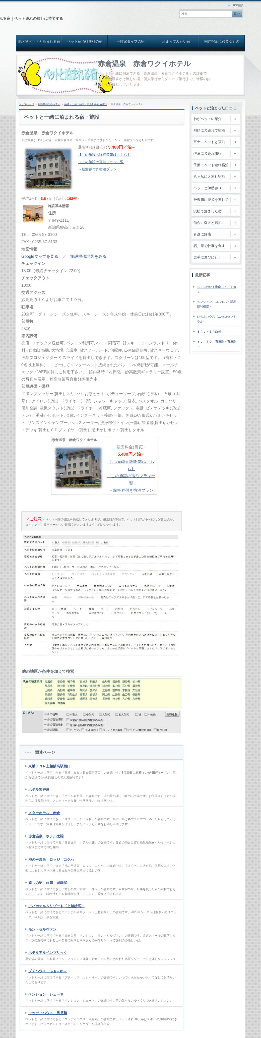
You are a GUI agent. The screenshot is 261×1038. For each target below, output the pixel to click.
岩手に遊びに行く (207, 257)
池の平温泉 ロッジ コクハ (51, 860)
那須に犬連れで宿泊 (209, 130)
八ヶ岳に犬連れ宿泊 (209, 176)
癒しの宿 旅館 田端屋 (47, 883)
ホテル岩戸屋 (38, 789)
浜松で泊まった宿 (207, 211)
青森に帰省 (202, 234)
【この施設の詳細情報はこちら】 (104, 155)
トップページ (26, 104)
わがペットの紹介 (207, 119)
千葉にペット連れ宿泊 (211, 165)
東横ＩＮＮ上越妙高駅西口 (49, 766)
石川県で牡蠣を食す (209, 246)
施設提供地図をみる (88, 256)
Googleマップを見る (39, 256)
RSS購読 (238, 5)
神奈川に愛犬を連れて (211, 200)
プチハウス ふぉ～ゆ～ (47, 971)
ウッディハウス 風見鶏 (47, 1013)
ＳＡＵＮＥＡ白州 (209, 331)
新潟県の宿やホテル (49, 104)
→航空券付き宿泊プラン (97, 169)
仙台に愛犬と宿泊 (207, 223)
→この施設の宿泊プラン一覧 (101, 162)
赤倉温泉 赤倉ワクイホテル (144, 64)
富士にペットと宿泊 (209, 142)
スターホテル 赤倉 (44, 813)
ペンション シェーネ (45, 994)
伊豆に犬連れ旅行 (207, 153)
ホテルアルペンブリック (47, 953)
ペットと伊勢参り (207, 188)
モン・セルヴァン (42, 929)
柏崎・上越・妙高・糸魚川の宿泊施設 (85, 104)
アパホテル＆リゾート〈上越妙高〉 (56, 906)
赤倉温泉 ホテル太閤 (45, 836)
